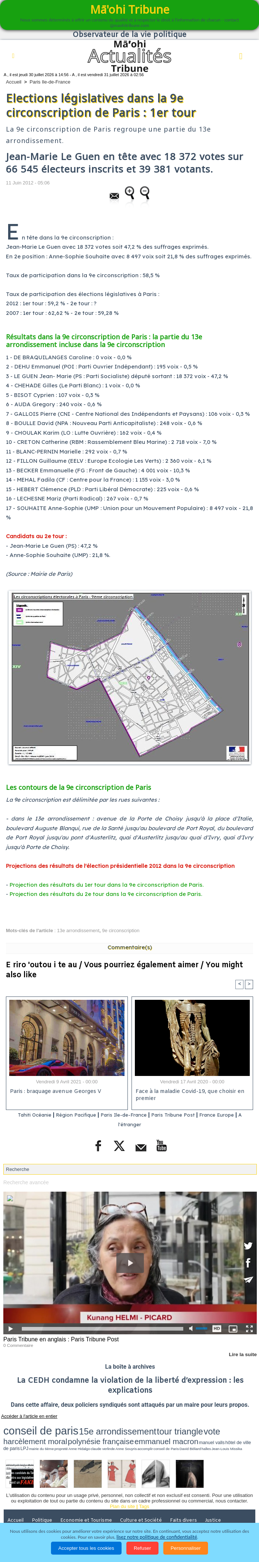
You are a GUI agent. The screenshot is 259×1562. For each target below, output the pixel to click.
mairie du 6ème (76, 1434)
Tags (144, 1491)
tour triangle (112, 1427)
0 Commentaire (17, 1344)
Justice (218, 1505)
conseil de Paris (155, 1434)
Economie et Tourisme (89, 1505)
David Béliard (170, 1434)
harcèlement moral (157, 1427)
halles (180, 1434)
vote (132, 1427)
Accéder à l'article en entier (25, 1414)
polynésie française (198, 1427)
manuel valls (28, 1434)
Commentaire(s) (130, 947)
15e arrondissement (74, 1427)
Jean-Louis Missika (193, 1434)
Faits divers (188, 1505)
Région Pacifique (74, 1114)
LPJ (66, 1434)
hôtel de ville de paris (49, 1434)
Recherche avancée (24, 1182)
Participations (166, 1515)
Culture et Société (144, 1505)
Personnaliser (186, 1548)
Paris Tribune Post (183, 1114)
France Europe (233, 1114)
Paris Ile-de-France (50, 82)
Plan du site (122, 1491)
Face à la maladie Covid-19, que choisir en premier (188, 1096)
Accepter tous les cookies (86, 1548)
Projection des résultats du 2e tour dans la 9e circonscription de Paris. (106, 893)
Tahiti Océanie (26, 1114)
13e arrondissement (78, 930)
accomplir (142, 1434)
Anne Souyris (129, 1434)
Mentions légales (210, 1515)
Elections (68, 1515)
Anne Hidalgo (100, 1434)
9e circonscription (120, 930)
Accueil (13, 82)
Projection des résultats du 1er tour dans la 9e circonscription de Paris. (107, 884)
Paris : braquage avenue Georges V (54, 1092)
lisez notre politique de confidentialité (156, 1537)
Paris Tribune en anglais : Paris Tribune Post (58, 1338)
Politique (44, 1505)
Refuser (142, 1548)
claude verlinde (115, 1434)
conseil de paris (26, 1426)
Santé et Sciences (28, 1515)
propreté (89, 1434)
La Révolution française (115, 1515)
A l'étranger (131, 1124)
